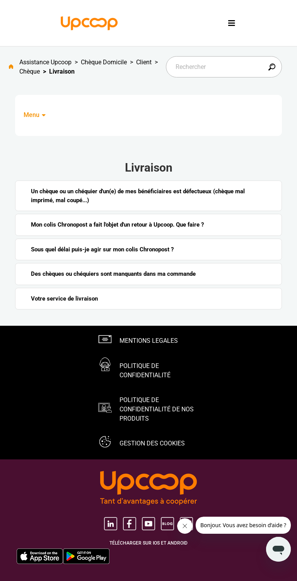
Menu (35, 115)
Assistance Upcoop (45, 62)
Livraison (62, 71)
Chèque (29, 71)
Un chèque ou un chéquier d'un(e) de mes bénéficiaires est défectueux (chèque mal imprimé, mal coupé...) (138, 196)
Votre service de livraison (64, 298)
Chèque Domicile (104, 62)
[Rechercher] (224, 66)
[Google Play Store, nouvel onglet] (86, 556)
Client (144, 62)
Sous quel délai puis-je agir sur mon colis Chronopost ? (102, 249)
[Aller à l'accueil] (14, 67)
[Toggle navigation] (232, 23)
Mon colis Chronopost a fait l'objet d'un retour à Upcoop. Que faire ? (117, 224)
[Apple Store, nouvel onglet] (40, 556)
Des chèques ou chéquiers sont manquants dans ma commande (113, 273)
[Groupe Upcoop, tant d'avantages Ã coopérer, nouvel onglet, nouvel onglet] (148, 489)
